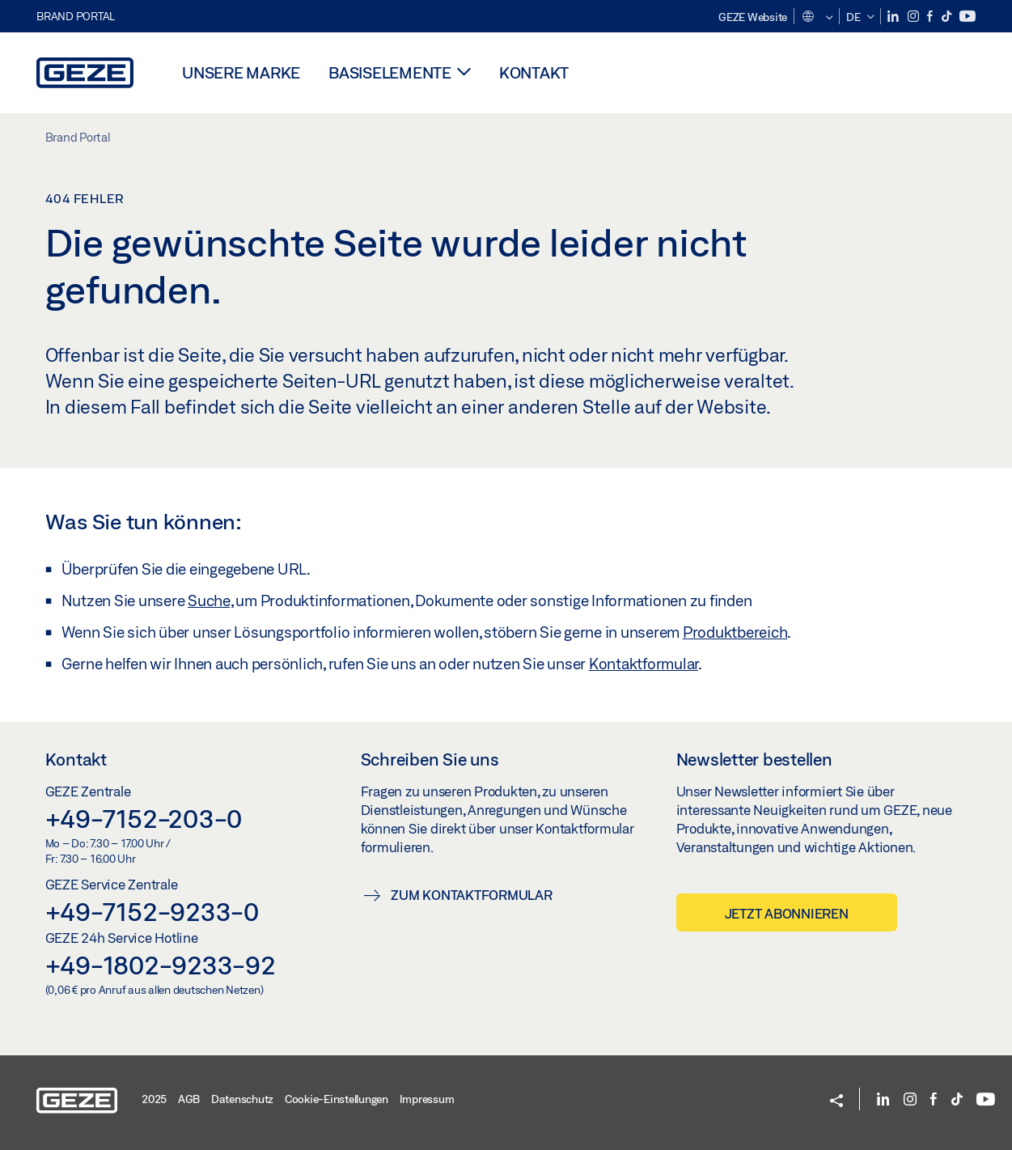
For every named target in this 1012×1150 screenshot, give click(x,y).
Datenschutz (242, 1099)
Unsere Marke (241, 72)
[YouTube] (967, 16)
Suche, (210, 600)
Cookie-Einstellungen (336, 1099)
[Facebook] (931, 16)
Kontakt (534, 72)
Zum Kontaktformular (471, 894)
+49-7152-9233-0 (152, 911)
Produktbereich (735, 632)
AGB (189, 1099)
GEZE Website (752, 17)
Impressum (427, 1099)
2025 (154, 1099)
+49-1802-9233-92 (160, 964)
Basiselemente (389, 72)
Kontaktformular (643, 664)
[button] (816, 17)
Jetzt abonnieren (787, 913)
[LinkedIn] (894, 16)
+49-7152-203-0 (144, 818)
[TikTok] (948, 16)
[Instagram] (914, 16)
